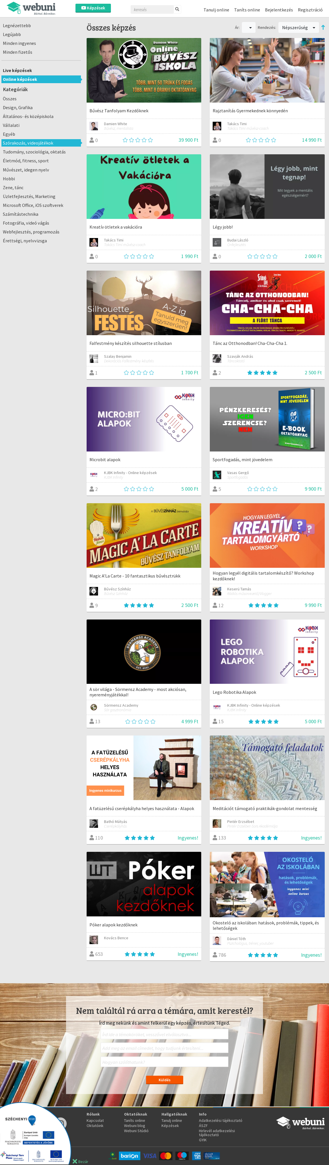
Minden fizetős (17, 52)
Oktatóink (95, 1125)
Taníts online (247, 10)
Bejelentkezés (279, 10)
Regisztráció (310, 10)
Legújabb (12, 34)
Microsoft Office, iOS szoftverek (33, 205)
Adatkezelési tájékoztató (220, 1120)
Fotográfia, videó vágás (26, 223)
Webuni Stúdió (136, 1130)
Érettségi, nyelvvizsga (25, 240)
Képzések (93, 8)
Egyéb (9, 134)
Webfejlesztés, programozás (31, 232)
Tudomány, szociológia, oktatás (34, 152)
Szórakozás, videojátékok (28, 143)
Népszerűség (298, 27)
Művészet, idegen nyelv (26, 170)
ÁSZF (203, 1125)
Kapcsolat (95, 1120)
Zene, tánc (13, 187)
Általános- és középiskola (28, 116)
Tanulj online (216, 10)
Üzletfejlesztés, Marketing (29, 196)
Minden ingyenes (19, 43)
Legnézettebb (17, 25)
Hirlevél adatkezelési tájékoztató (217, 1132)
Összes (10, 98)
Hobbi (9, 178)
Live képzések (17, 70)
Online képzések (20, 79)
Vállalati (11, 125)
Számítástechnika (20, 214)
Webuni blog (134, 1125)
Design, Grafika (18, 107)
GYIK (203, 1139)
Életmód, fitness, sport (26, 160)
